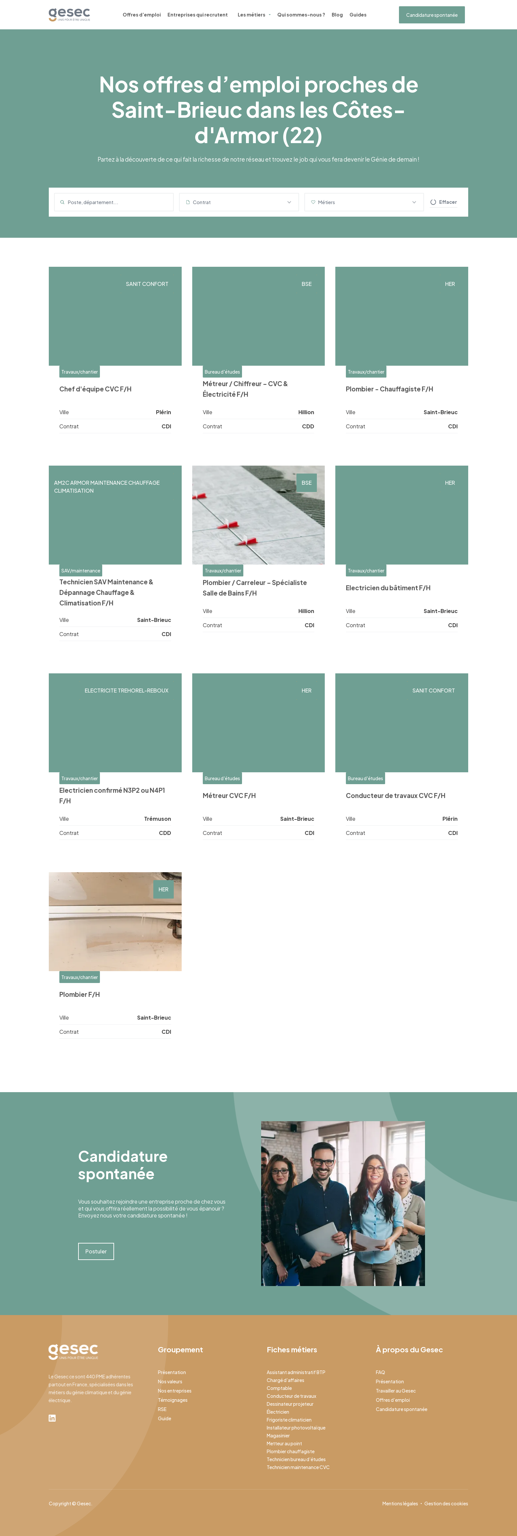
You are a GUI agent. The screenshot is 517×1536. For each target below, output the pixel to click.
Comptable (279, 1388)
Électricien (278, 1412)
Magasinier (278, 1435)
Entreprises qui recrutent (197, 14)
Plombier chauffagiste (291, 1451)
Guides (358, 14)
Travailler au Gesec (396, 1391)
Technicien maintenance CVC (298, 1467)
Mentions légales (400, 1503)
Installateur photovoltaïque (296, 1427)
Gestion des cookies (446, 1503)
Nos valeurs (170, 1381)
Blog (337, 14)
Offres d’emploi (142, 14)
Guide (164, 1418)
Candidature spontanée (432, 15)
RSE (162, 1409)
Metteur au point (284, 1443)
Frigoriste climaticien (289, 1420)
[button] (239, 202)
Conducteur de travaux (291, 1396)
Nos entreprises (175, 1391)
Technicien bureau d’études (296, 1459)
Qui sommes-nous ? (301, 14)
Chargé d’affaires (285, 1380)
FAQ (380, 1372)
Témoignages (173, 1400)
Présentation (172, 1372)
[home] (69, 14)
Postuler (96, 1251)
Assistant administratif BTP (296, 1372)
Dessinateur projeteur (290, 1404)
